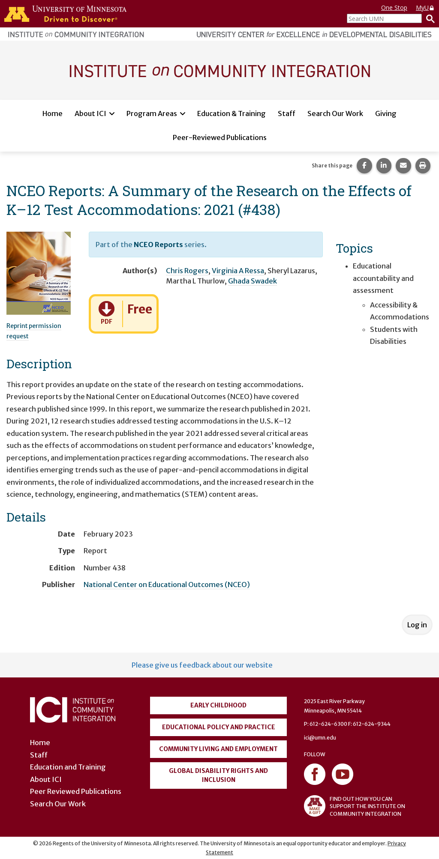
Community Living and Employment (218, 749)
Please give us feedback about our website (202, 665)
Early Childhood (218, 705)
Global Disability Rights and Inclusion (218, 775)
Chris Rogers (187, 270)
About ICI (90, 113)
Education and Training (68, 767)
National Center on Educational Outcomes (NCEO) (167, 584)
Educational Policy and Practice (218, 727)
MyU (425, 7)
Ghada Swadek (252, 281)
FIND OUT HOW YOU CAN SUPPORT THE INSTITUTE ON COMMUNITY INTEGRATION (354, 806)
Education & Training (231, 113)
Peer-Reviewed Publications (220, 137)
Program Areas (151, 113)
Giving (386, 113)
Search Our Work (335, 113)
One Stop (394, 7)
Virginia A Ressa (238, 270)
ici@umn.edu (320, 737)
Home (52, 113)
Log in (417, 624)
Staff (286, 113)
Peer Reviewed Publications (75, 791)
